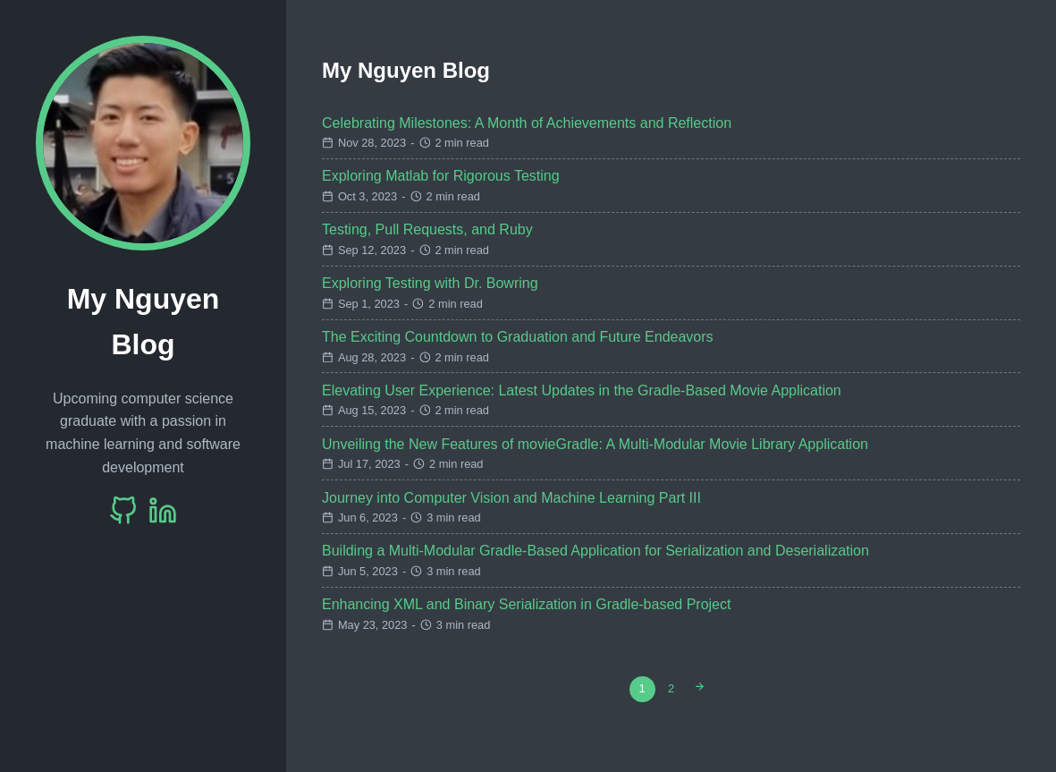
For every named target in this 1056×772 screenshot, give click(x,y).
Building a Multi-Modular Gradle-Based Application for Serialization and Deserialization (595, 550)
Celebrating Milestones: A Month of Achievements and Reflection (526, 123)
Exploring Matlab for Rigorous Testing (441, 175)
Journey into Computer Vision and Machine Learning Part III (511, 497)
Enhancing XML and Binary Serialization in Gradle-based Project (526, 604)
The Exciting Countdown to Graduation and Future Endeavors (518, 336)
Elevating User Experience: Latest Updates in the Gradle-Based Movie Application (581, 390)
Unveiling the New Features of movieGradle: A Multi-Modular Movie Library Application (595, 444)
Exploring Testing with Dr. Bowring (430, 283)
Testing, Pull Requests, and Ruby (427, 229)
